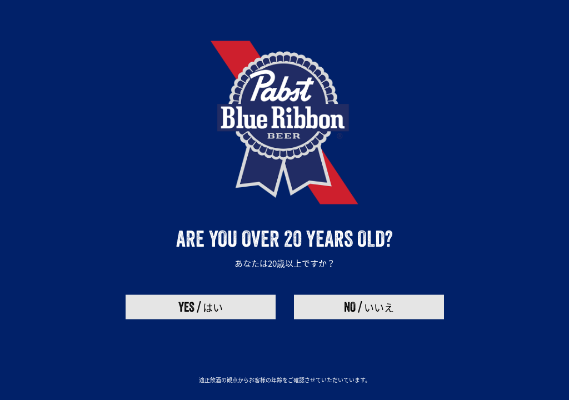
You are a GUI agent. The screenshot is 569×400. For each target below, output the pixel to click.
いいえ (369, 306)
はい (200, 306)
